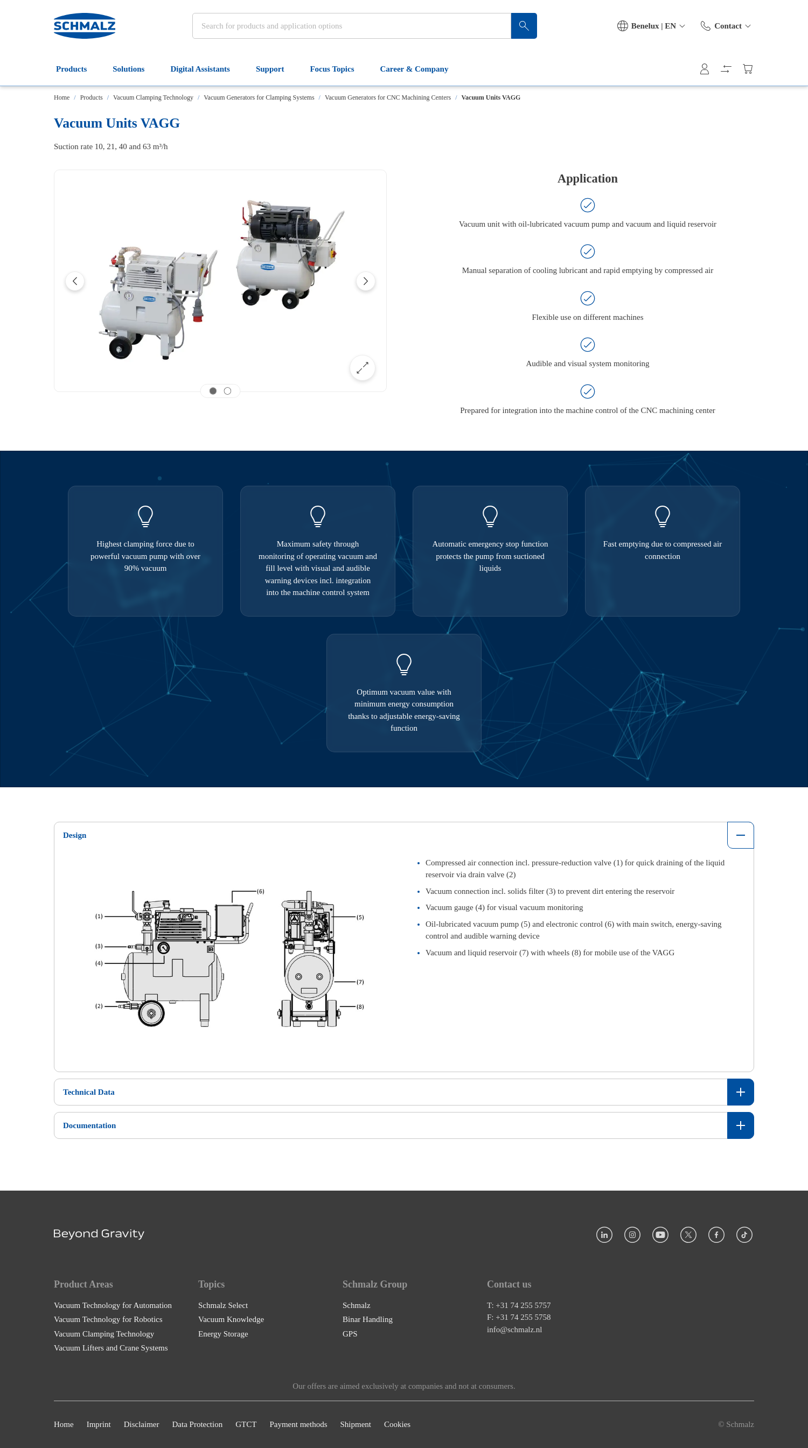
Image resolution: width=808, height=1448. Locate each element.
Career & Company (421, 69)
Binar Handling (368, 1320)
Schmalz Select (223, 1305)
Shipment (355, 1425)
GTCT (245, 1425)
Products (78, 69)
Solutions (135, 69)
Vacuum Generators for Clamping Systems (259, 97)
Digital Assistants (206, 69)
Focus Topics (338, 69)
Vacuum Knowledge (231, 1320)
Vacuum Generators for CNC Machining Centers (388, 97)
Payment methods (298, 1425)
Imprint (99, 1425)
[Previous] (75, 281)
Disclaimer (141, 1425)
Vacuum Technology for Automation (113, 1305)
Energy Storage (223, 1334)
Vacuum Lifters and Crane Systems (111, 1348)
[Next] (365, 281)
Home (61, 97)
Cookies (397, 1425)
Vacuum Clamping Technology (153, 97)
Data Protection (197, 1425)
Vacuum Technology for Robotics (108, 1320)
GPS (350, 1334)
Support (276, 69)
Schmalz (357, 1305)
